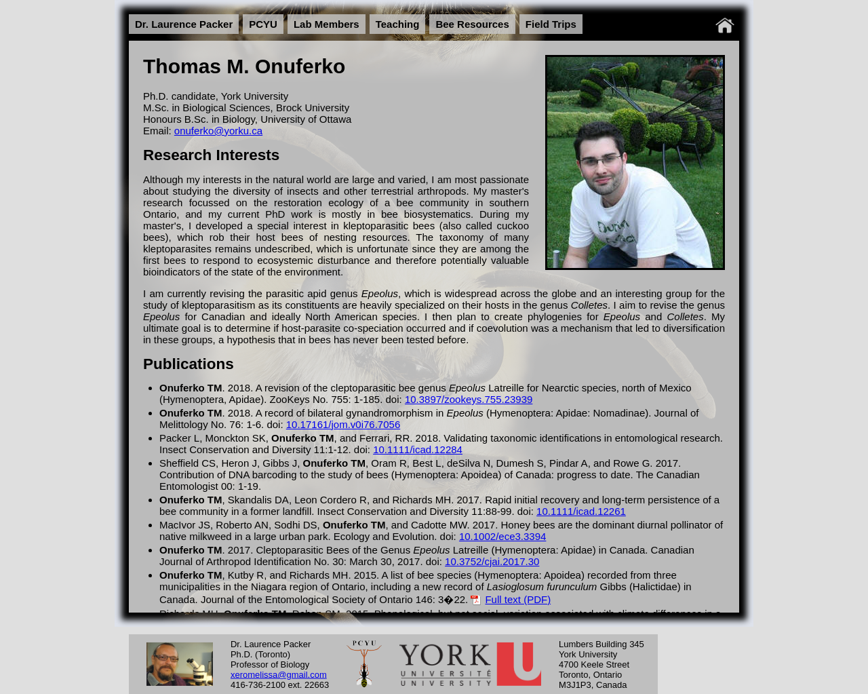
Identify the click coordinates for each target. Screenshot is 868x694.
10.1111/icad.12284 (417, 449)
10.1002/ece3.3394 (502, 536)
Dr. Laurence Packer (184, 24)
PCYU (263, 24)
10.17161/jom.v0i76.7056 (343, 424)
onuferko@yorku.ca (218, 130)
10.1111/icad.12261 (581, 511)
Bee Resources (472, 24)
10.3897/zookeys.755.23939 (469, 399)
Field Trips (551, 24)
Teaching (398, 24)
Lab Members (326, 24)
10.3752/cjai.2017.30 (492, 561)
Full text (503, 599)
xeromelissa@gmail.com (279, 674)
